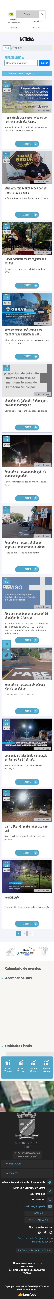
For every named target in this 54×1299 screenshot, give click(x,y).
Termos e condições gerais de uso (35, 1238)
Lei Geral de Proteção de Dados (34, 1250)
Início (6, 47)
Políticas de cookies (42, 1241)
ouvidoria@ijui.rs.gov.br (34, 1206)
